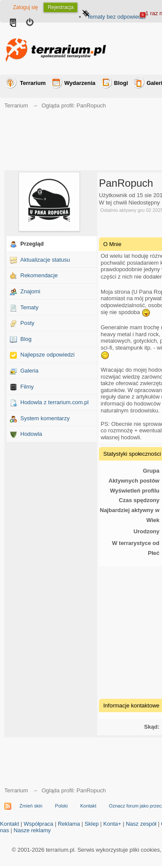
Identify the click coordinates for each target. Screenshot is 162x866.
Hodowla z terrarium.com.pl (54, 402)
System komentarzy (45, 418)
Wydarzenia (79, 83)
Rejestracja (60, 7)
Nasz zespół (141, 824)
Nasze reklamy (32, 830)
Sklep (92, 824)
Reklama (69, 824)
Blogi (121, 83)
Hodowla (31, 434)
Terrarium (33, 83)
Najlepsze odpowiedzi (47, 354)
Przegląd (32, 243)
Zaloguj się (25, 7)
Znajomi (30, 291)
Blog (26, 339)
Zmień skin (30, 805)
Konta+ (112, 824)
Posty (27, 323)
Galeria (29, 370)
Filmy (27, 386)
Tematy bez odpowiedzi (116, 16)
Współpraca (39, 824)
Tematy (29, 307)
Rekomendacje (39, 275)
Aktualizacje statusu (45, 259)
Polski (61, 805)
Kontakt (88, 805)
